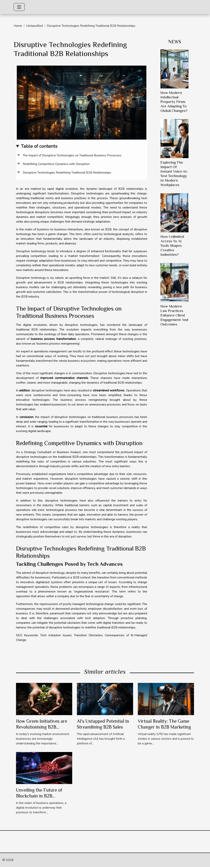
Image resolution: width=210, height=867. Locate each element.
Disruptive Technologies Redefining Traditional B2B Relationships (67, 172)
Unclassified (34, 26)
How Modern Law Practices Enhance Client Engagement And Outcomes (174, 315)
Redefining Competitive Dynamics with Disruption (56, 164)
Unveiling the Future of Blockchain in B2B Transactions (39, 796)
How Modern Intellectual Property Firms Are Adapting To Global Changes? (173, 102)
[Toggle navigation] (19, 7)
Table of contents (39, 146)
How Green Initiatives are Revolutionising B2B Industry (41, 727)
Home (18, 26)
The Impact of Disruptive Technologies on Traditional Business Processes (72, 155)
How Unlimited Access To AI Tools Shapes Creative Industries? (172, 245)
